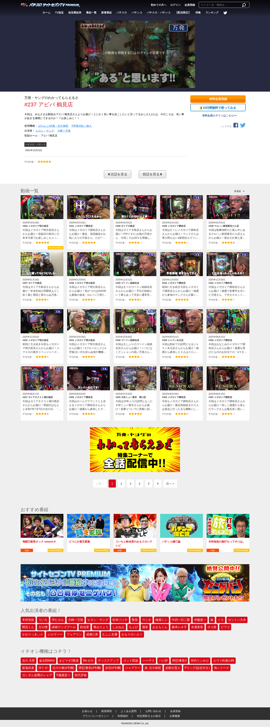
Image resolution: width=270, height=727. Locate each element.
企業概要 (175, 715)
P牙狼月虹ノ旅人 (82, 125)
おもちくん (159, 627)
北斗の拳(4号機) (63, 667)
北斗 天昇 (28, 660)
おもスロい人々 (132, 634)
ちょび (133, 627)
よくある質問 (128, 711)
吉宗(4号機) (113, 667)
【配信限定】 (183, 12)
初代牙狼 (81, 675)
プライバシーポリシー (95, 715)
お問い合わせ (153, 711)
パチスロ (121, 12)
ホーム (46, 12)
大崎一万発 (63, 130)
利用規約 (123, 715)
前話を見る (152, 174)
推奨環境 (106, 711)
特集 (198, 12)
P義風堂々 (63, 675)
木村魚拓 (28, 619)
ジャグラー (132, 667)
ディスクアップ (108, 660)
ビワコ (225, 627)
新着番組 (106, 12)
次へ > (170, 483)
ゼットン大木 (237, 619)
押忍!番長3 (179, 660)
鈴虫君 (84, 627)
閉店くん (28, 627)
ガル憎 (42, 627)
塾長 (135, 619)
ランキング (212, 12)
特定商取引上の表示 (149, 715)
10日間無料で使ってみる (218, 108)
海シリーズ (221, 667)
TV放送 (59, 12)
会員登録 (189, 4)
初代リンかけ (200, 660)
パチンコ (137, 12)
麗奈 (145, 627)
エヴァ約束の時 (223, 660)
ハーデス (148, 660)
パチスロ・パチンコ (158, 12)
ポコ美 (211, 627)
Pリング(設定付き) (197, 667)
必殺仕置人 (172, 667)
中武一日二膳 (181, 619)
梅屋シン (161, 619)
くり (221, 619)
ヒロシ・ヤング (45, 130)
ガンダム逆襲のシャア (37, 675)
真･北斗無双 (153, 667)
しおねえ (118, 627)
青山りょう (100, 627)
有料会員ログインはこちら (218, 115)
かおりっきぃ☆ (32, 634)
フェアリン (74, 634)
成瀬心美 (92, 634)
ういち (42, 619)
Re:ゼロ (88, 660)
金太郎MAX (47, 660)
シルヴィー (54, 634)
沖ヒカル (58, 619)
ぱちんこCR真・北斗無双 (53, 125)
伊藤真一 (200, 619)
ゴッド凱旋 (130, 660)
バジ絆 (163, 660)
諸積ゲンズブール (64, 627)
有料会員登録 (218, 99)
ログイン (175, 4)
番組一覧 (91, 12)
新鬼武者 (28, 667)
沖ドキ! (43, 667)
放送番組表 (74, 12)
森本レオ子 (179, 627)
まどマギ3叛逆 (69, 660)
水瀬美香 (197, 627)
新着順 (237, 191)
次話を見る (117, 174)
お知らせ (87, 711)
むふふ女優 (109, 634)
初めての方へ (158, 4)
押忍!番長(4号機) (90, 667)
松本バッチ (120, 619)
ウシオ (146, 619)
